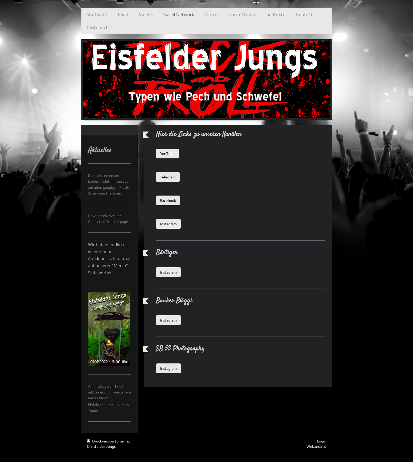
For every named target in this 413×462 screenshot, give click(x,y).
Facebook (168, 200)
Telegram (168, 176)
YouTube (167, 153)
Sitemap (123, 441)
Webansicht (316, 446)
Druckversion (101, 441)
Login (321, 441)
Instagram (168, 223)
